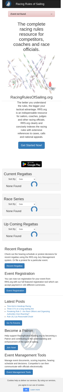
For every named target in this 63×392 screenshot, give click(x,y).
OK (26, 390)
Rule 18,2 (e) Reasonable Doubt (20, 317)
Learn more (35, 390)
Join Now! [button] (11, 347)
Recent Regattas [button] (15, 266)
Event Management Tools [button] (19, 372)
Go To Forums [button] (13, 323)
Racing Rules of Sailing (30, 4)
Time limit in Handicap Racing (19, 306)
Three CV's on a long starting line (20, 309)
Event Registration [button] (15, 290)
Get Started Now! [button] (31, 145)
